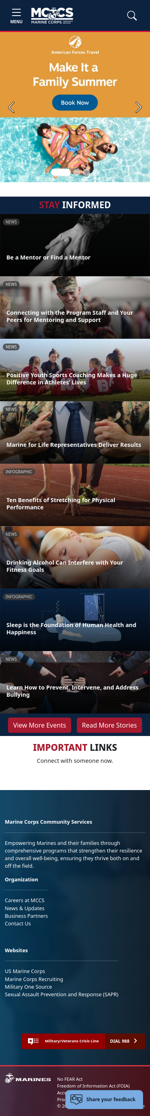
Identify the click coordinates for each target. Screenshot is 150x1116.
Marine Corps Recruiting (34, 979)
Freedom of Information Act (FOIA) (93, 1086)
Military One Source (28, 986)
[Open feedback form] (104, 1099)
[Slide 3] (86, 172)
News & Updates (24, 908)
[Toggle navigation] (16, 15)
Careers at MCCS (24, 900)
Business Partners (26, 915)
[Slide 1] (61, 172)
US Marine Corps (25, 971)
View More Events (39, 725)
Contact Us (18, 923)
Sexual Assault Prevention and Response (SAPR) (61, 994)
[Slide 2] (76, 172)
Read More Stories (109, 725)
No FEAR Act (70, 1079)
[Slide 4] (96, 172)
